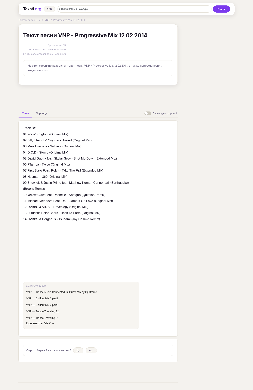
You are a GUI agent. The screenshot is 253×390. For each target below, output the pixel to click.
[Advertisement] (98, 96)
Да (78, 350)
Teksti (32, 9)
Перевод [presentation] (41, 113)
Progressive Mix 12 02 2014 (69, 19)
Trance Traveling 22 (47, 311)
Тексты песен (26, 19)
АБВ (49, 9)
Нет (91, 350)
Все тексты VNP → (40, 323)
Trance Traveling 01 (47, 317)
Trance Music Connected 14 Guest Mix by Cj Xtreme (66, 292)
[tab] (25, 113)
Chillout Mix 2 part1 (47, 298)
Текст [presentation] (25, 113)
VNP (47, 19)
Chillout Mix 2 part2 (47, 304)
